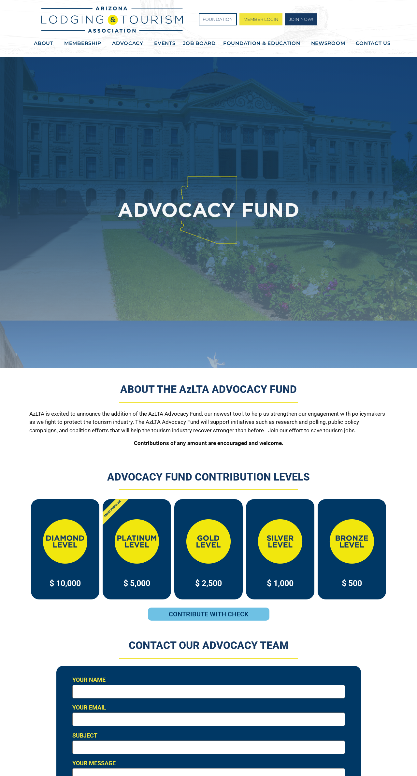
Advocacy (129, 43)
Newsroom (330, 43)
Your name (208, 687)
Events (164, 43)
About (45, 43)
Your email (208, 715)
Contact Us (373, 43)
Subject (208, 743)
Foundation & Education (263, 43)
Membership (84, 43)
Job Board (199, 43)
